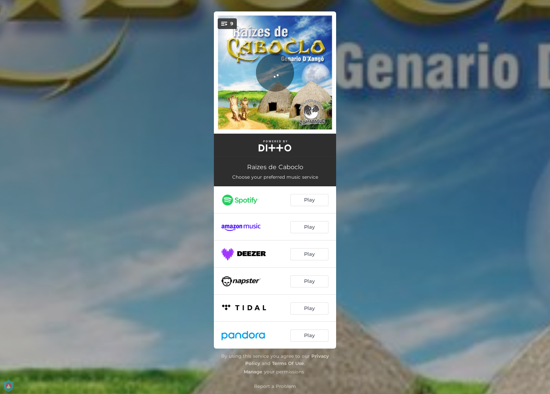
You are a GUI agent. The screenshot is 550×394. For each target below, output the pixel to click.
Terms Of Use (288, 363)
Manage (253, 372)
